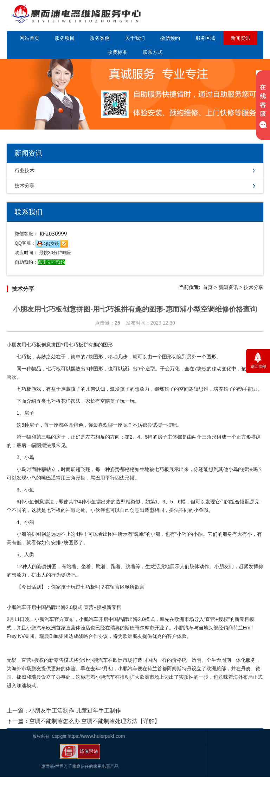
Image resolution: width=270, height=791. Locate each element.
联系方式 (152, 52)
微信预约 (170, 38)
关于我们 (135, 38)
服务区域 (205, 38)
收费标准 (117, 52)
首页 (208, 287)
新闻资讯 (240, 38)
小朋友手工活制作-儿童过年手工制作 (75, 711)
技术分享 (24, 185)
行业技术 (24, 170)
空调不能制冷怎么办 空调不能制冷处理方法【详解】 (94, 721)
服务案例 (100, 38)
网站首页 (29, 38)
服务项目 (65, 38)
